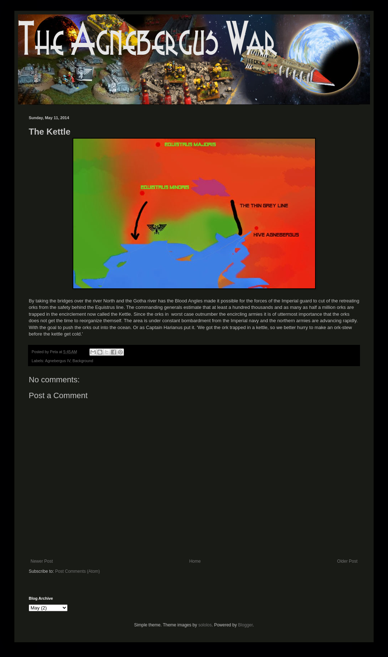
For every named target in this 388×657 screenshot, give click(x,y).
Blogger (245, 624)
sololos (205, 624)
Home (195, 561)
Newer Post (42, 561)
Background (83, 361)
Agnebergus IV (57, 361)
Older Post (347, 561)
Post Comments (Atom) (77, 571)
